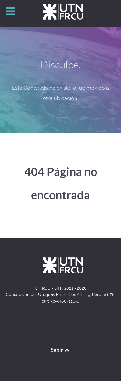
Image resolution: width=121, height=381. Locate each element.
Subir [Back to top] (61, 350)
